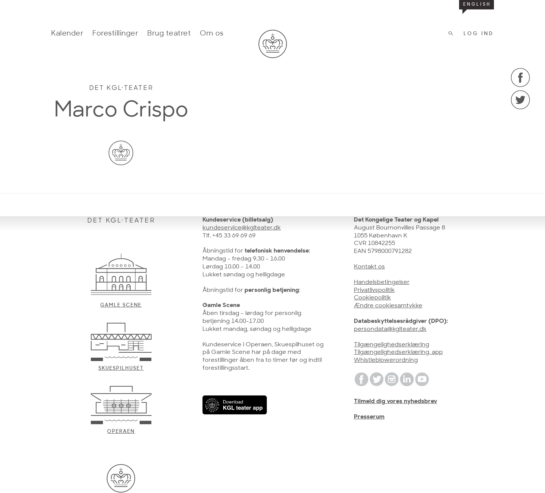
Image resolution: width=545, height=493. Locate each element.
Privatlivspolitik (374, 290)
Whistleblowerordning (386, 360)
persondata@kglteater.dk (390, 329)
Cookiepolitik (372, 298)
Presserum (369, 417)
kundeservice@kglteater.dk (241, 228)
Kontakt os (369, 267)
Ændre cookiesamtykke (388, 306)
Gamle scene (121, 305)
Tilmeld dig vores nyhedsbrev (395, 401)
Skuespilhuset (121, 368)
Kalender (67, 33)
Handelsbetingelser (382, 282)
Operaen (121, 431)
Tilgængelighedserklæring (391, 345)
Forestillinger (115, 33)
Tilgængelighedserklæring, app (398, 352)
